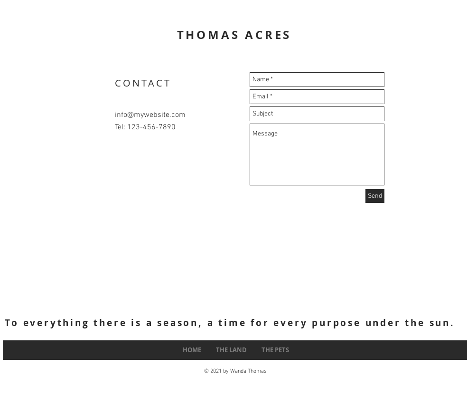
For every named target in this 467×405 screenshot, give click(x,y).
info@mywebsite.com (150, 115)
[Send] (374, 196)
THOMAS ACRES (234, 35)
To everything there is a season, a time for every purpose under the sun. (230, 323)
